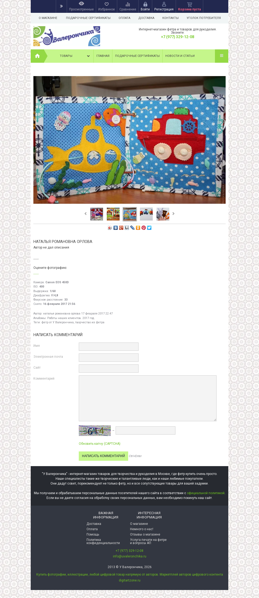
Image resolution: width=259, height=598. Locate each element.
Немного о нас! (141, 529)
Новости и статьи (180, 56)
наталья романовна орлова (61, 313)
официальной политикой (206, 493)
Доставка (148, 18)
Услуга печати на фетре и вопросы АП (148, 541)
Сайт (37, 367)
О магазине (48, 18)
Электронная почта (48, 357)
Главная (102, 56)
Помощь (93, 534)
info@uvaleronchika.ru (129, 556)
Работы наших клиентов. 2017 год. (71, 318)
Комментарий (43, 378)
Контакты (173, 18)
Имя (36, 346)
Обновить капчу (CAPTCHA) (99, 444)
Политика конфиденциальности (103, 541)
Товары (75, 56)
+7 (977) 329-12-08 (177, 37)
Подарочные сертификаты (88, 18)
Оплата (125, 18)
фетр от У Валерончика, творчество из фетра (72, 322)
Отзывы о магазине (145, 534)
